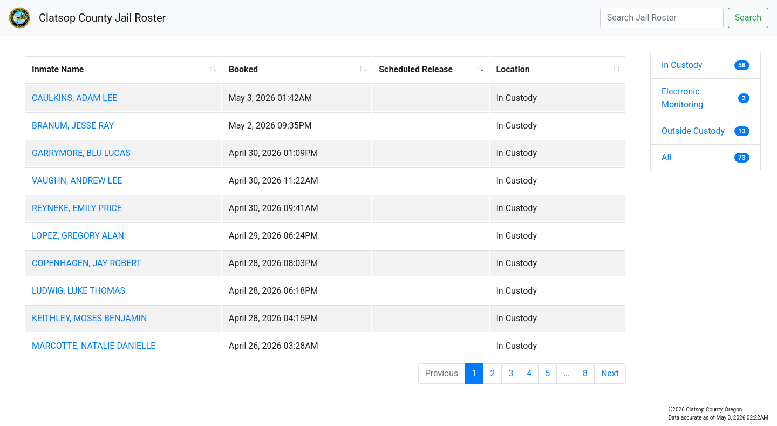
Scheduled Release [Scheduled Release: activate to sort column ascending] (416, 69)
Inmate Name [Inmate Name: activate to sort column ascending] (58, 69)
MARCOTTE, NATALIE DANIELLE (93, 346)
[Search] (662, 18)
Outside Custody (705, 131)
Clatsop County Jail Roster (102, 17)
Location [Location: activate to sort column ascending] (513, 69)
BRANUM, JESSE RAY (73, 125)
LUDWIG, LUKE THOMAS (78, 291)
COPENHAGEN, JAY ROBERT (86, 263)
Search (748, 17)
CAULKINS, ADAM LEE (74, 98)
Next (610, 373)
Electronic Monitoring (705, 98)
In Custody (705, 65)
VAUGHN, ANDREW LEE (77, 180)
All (705, 157)
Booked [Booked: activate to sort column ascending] (243, 69)
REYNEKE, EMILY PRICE (77, 208)
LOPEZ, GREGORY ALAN (78, 236)
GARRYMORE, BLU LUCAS (81, 153)
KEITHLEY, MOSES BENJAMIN (89, 318)
